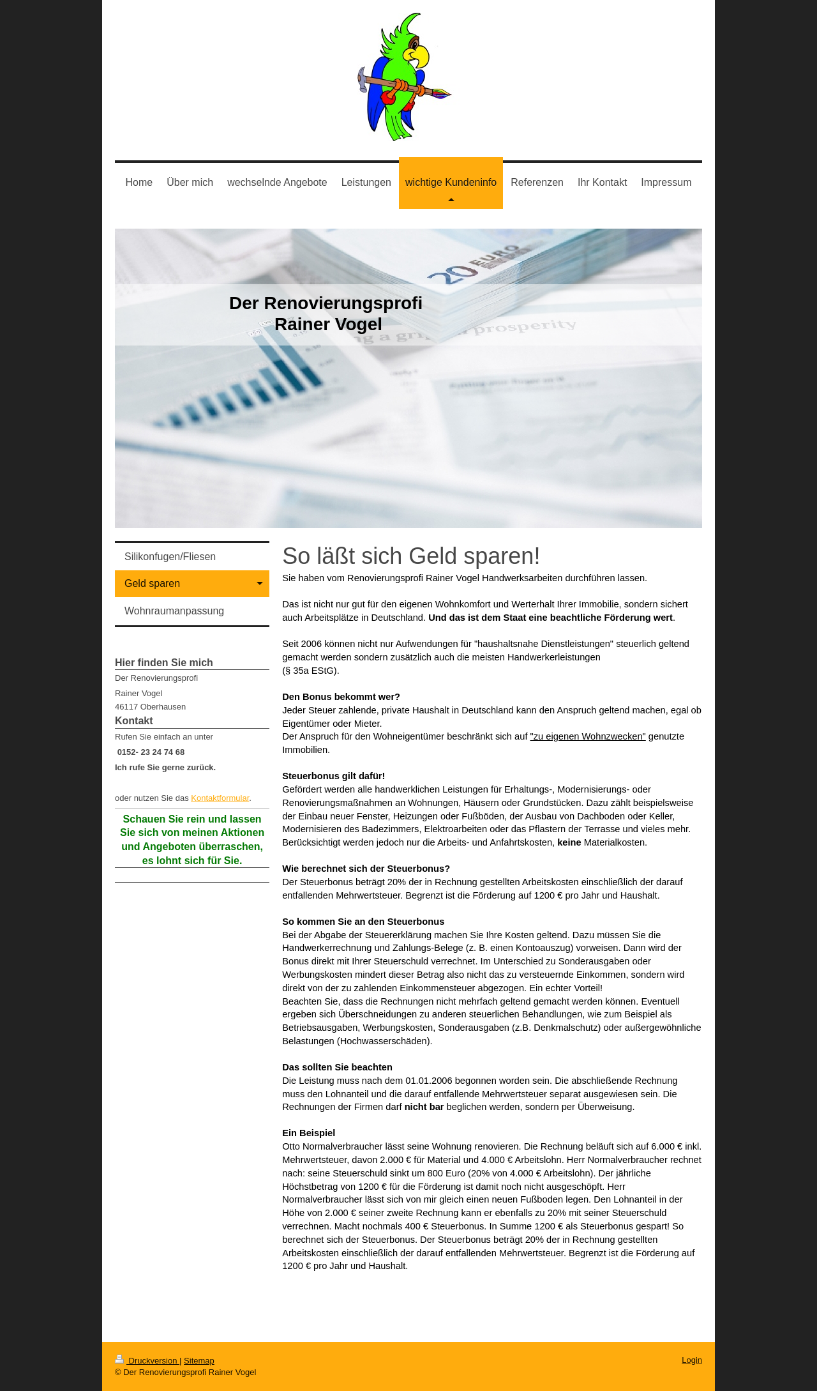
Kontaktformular (220, 798)
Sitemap (199, 1360)
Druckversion (147, 1360)
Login (692, 1360)
